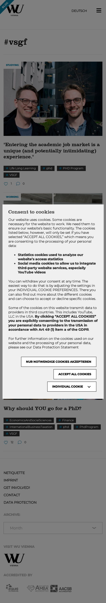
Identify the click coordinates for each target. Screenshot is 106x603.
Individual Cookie (67, 386)
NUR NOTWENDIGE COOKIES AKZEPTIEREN (58, 361)
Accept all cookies (74, 374)
